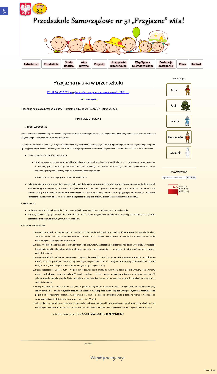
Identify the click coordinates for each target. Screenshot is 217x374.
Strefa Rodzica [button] (69, 64)
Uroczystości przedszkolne (118, 64)
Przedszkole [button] (51, 64)
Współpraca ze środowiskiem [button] (142, 64)
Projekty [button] (99, 64)
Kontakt (196, 64)
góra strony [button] (210, 370)
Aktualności (31, 64)
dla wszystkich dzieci (77, 244)
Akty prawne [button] (84, 64)
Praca (182, 64)
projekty (88, 343)
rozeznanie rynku (88, 99)
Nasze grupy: (179, 78)
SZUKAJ (191, 178)
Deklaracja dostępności (165, 64)
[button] (4, 11)
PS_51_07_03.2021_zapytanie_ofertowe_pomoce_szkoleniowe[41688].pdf (88, 92)
